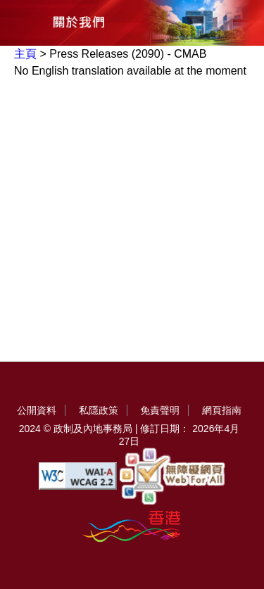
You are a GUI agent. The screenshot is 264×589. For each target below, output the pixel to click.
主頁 (25, 54)
